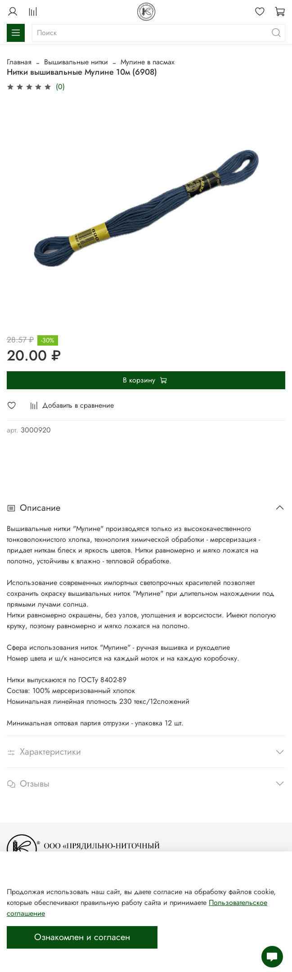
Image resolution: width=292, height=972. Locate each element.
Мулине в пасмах (148, 62)
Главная (19, 62)
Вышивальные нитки (76, 62)
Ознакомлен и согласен (82, 937)
